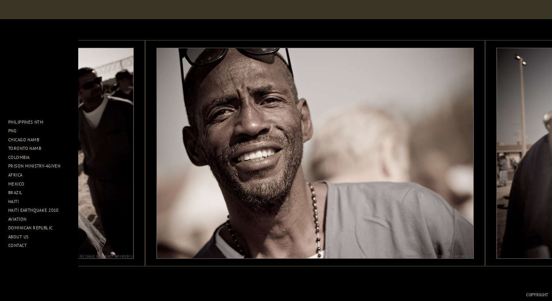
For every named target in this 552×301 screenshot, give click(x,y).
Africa (18, 175)
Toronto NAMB (24, 148)
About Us (21, 237)
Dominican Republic (33, 228)
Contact (17, 245)
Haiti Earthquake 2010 (33, 210)
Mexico (19, 184)
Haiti (16, 201)
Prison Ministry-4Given (34, 166)
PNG (12, 130)
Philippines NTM (28, 122)
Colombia (18, 157)
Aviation (20, 219)
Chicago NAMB (23, 139)
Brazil (18, 192)
